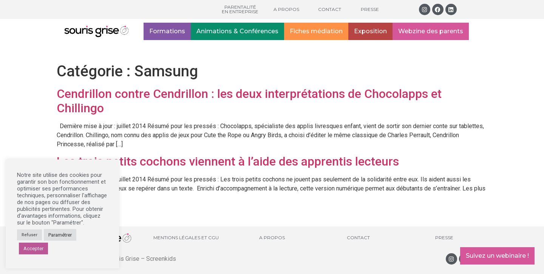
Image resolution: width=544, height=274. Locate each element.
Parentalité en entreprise (240, 9)
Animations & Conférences (237, 31)
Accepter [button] (33, 248)
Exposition (370, 31)
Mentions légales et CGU (186, 237)
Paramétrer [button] (60, 235)
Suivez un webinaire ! (497, 255)
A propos (286, 9)
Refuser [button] (29, 234)
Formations (167, 31)
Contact (329, 9)
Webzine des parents (430, 31)
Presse (370, 9)
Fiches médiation (316, 31)
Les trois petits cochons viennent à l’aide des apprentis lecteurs (228, 161)
